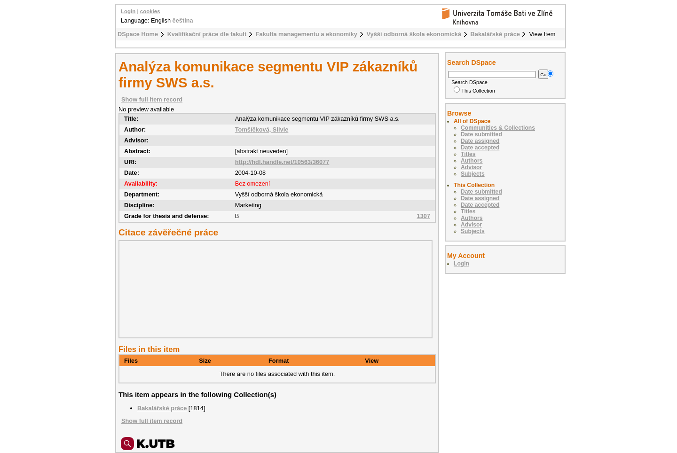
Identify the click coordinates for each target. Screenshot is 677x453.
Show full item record (151, 99)
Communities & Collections (498, 128)
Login (128, 11)
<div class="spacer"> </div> (273, 289)
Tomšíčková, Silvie (262, 129)
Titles (468, 154)
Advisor (471, 167)
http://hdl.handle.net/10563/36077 (282, 161)
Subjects (473, 174)
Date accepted (480, 147)
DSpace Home (138, 34)
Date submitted (481, 134)
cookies (150, 11)
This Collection (474, 91)
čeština (183, 20)
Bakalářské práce (495, 34)
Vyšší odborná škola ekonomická (414, 34)
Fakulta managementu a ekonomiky (306, 34)
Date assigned (480, 141)
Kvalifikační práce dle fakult (207, 34)
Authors (472, 160)
